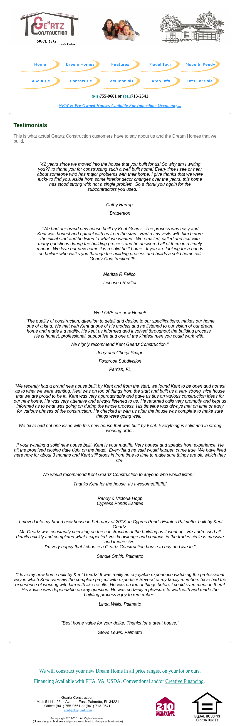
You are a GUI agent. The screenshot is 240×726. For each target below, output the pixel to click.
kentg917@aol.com (78, 710)
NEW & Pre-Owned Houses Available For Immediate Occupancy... (120, 105)
